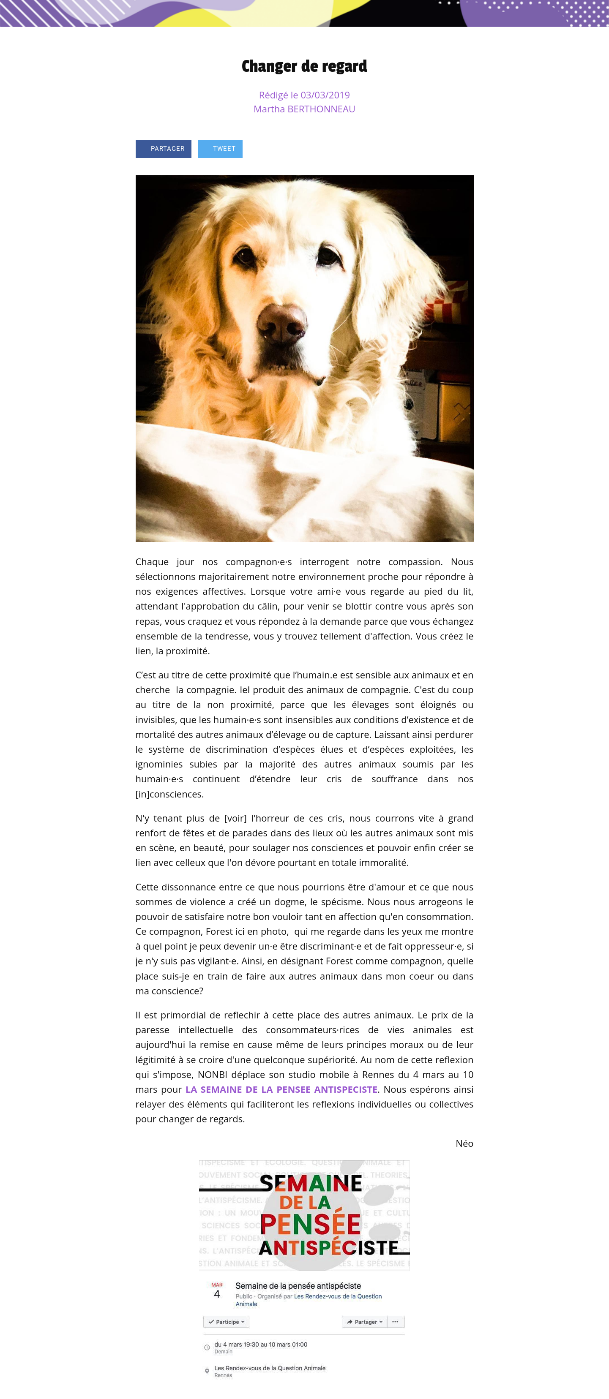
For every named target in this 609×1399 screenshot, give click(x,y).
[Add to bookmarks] (443, 150)
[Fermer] (17, 13)
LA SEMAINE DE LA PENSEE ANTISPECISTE (282, 1089)
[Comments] (463, 150)
